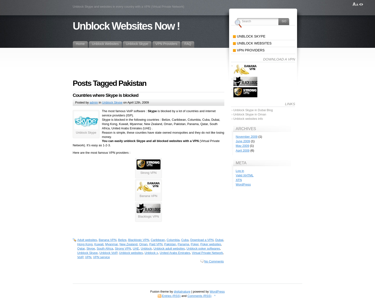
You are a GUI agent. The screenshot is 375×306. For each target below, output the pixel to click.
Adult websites (87, 240)
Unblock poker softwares (203, 248)
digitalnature (182, 291)
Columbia (173, 240)
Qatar (81, 248)
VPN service (101, 257)
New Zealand (128, 244)
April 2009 (243, 150)
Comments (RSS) (199, 296)
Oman (143, 244)
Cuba (185, 240)
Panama (183, 244)
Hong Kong (85, 244)
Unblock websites (131, 253)
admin (94, 102)
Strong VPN (123, 248)
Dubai (219, 240)
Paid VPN (155, 244)
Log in (240, 171)
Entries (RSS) (171, 296)
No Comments (214, 261)
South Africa (105, 248)
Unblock (146, 248)
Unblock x (151, 253)
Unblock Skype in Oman (249, 114)
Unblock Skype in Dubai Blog (253, 110)
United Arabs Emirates (175, 253)
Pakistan (170, 244)
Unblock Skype (112, 102)
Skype (90, 248)
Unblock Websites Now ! (126, 26)
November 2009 (247, 136)
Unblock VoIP (108, 253)
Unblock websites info (248, 118)
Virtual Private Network (207, 253)
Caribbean (158, 240)
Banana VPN (107, 240)
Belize (122, 240)
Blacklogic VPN (138, 240)
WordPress (243, 184)
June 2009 (243, 141)
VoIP (80, 257)
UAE (136, 248)
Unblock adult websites (169, 248)
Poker (195, 244)
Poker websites (210, 244)
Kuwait (98, 244)
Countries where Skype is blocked (105, 95)
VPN (88, 257)
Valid (245, 175)
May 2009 (242, 146)
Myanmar (111, 244)
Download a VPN (201, 240)
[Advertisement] (160, 58)
